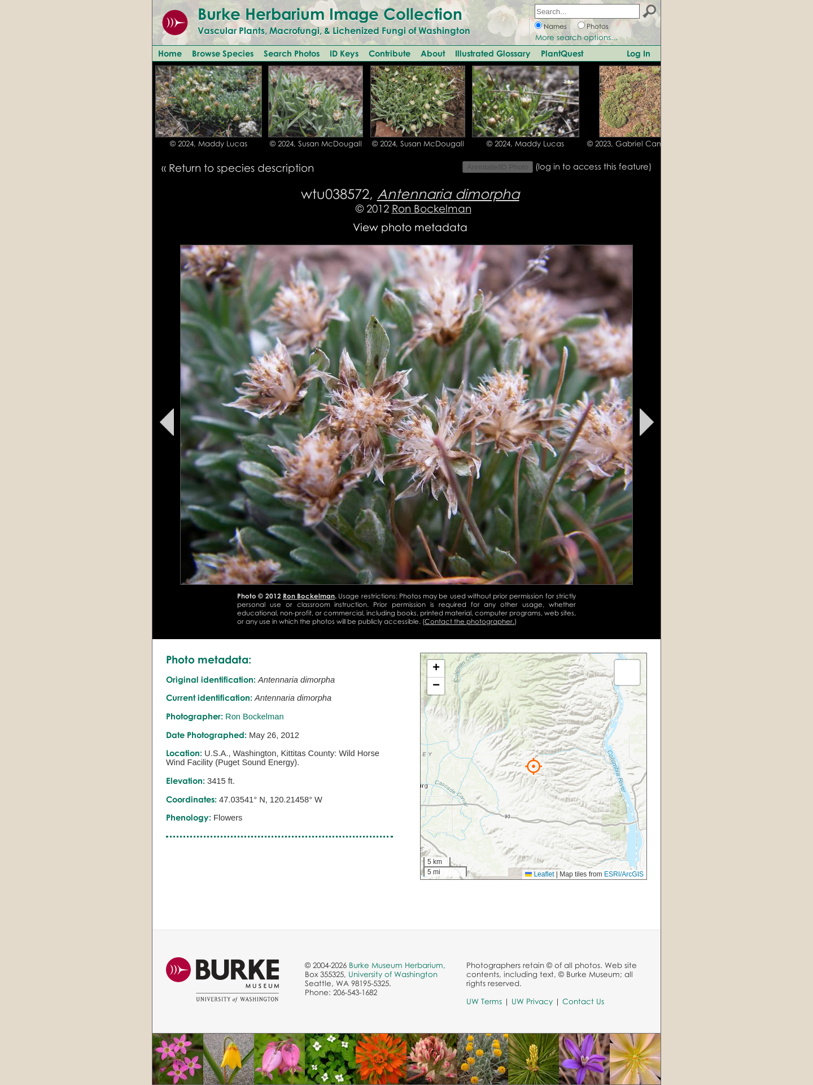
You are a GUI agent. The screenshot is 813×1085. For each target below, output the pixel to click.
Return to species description (241, 167)
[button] (533, 766)
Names (555, 26)
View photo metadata (410, 226)
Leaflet (539, 874)
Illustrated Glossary (493, 53)
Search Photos (292, 53)
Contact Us (583, 1001)
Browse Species (222, 53)
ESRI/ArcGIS (624, 874)
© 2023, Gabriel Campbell (635, 143)
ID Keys (344, 53)
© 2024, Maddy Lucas (208, 143)
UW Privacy (532, 1001)
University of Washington (393, 974)
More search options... (576, 37)
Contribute (389, 53)
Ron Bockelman (431, 208)
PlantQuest (562, 53)
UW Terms (484, 1001)
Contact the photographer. (469, 621)
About (433, 53)
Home (170, 53)
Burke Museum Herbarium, (397, 965)
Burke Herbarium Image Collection (330, 13)
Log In (638, 53)
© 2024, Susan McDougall (316, 143)
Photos (598, 26)
